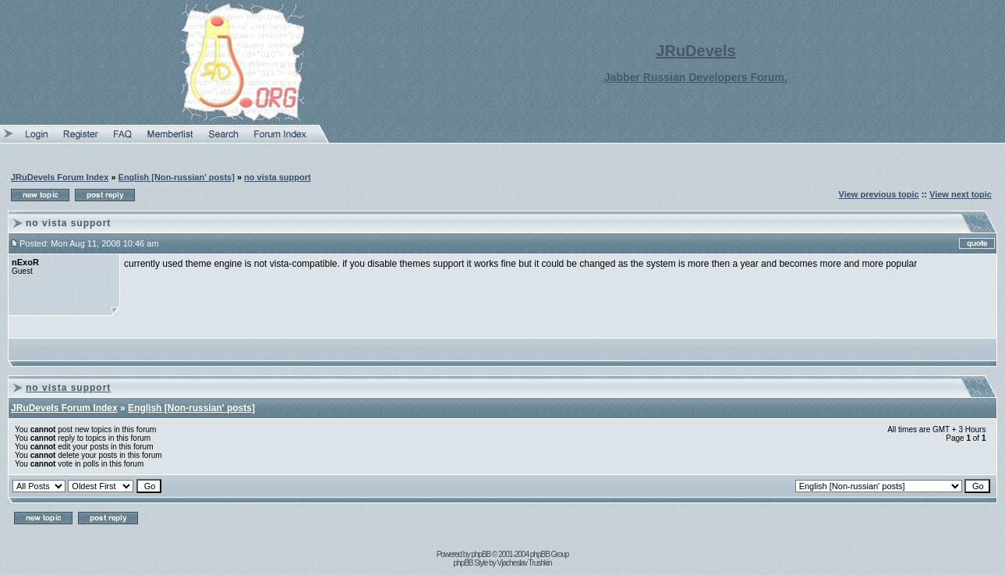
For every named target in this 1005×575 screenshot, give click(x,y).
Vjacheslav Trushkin (524, 563)
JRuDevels (695, 50)
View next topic (960, 194)
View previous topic (879, 194)
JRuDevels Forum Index (59, 177)
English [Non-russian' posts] (177, 177)
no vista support (277, 177)
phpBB (480, 554)
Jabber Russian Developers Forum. (695, 77)
